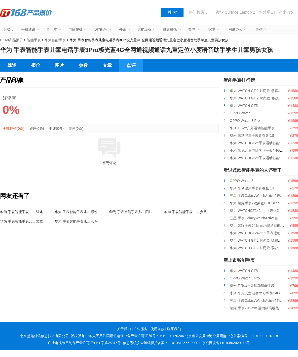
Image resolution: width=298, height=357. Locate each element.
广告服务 (141, 329)
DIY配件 (102, 29)
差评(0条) (76, 129)
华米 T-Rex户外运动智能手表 (252, 128)
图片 (59, 65)
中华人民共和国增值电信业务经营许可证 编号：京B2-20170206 (134, 336)
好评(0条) (36, 129)
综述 (11, 65)
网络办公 (237, 29)
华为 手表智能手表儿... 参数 (185, 212)
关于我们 (124, 329)
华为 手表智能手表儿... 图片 (130, 212)
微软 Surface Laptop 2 (235, 12)
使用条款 (157, 329)
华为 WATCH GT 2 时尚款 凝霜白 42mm (261, 91)
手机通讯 (30, 29)
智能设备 (147, 29)
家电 (214, 29)
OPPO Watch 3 (241, 113)
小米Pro (286, 12)
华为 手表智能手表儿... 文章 (21, 221)
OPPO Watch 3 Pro (245, 121)
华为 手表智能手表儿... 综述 (21, 212)
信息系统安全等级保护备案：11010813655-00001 (161, 343)
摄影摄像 (172, 29)
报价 (35, 65)
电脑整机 (78, 29)
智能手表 (34, 40)
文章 (107, 65)
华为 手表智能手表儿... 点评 (76, 221)
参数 (83, 65)
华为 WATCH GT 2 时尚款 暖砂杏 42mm (261, 98)
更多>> (261, 29)
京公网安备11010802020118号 (226, 343)
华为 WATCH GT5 (244, 106)
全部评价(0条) (13, 129)
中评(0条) (56, 129)
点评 (131, 65)
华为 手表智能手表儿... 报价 (76, 212)
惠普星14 (267, 12)
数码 (193, 29)
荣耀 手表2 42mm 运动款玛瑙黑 (254, 308)
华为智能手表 (55, 40)
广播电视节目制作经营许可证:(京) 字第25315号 (84, 343)
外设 (124, 29)
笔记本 (54, 29)
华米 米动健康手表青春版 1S (252, 135)
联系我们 (174, 329)
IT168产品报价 (26, 16)
